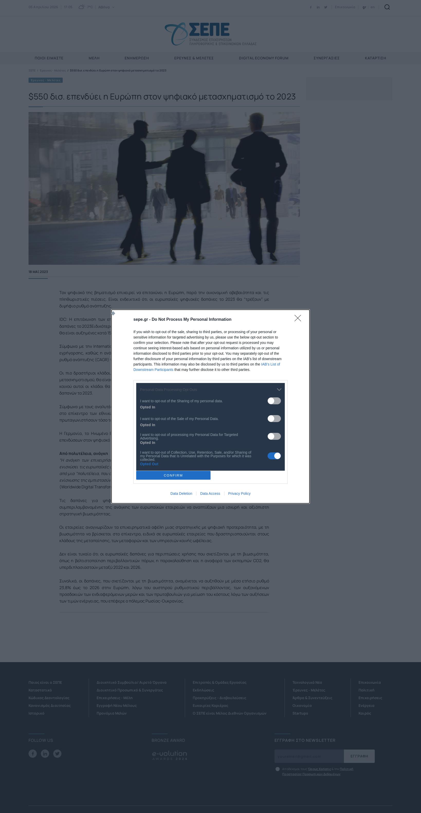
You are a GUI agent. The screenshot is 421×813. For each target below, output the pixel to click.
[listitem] (210, 389)
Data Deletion (181, 493)
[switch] (274, 400)
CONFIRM (173, 475)
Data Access (210, 493)
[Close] (299, 320)
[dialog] (210, 406)
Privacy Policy (239, 493)
